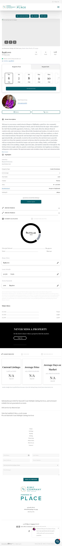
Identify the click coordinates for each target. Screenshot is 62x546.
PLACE (37, 524)
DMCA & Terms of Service (49, 543)
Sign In (55, 2)
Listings (31, 431)
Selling (31, 435)
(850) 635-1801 (31, 511)
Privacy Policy (38, 543)
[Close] (58, 528)
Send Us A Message (31, 479)
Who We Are (31, 443)
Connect (31, 445)
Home (31, 428)
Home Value (31, 440)
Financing (31, 438)
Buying (31, 433)
